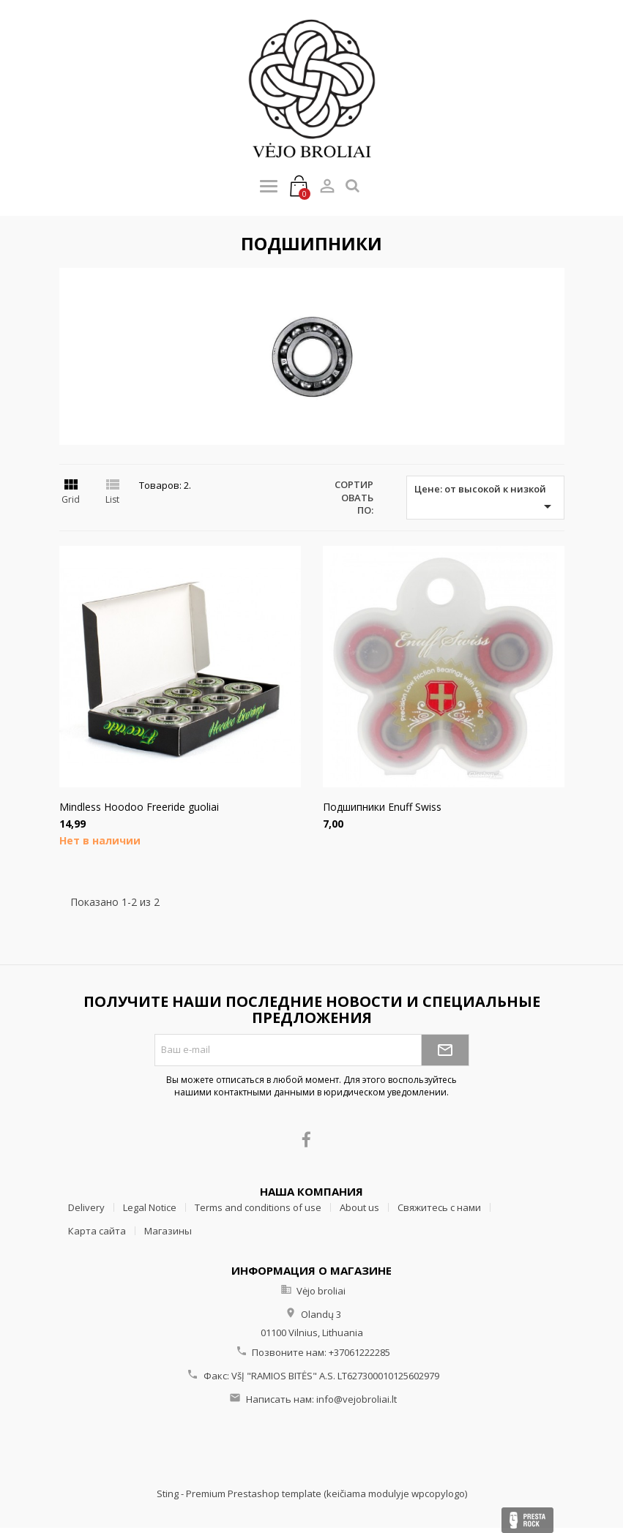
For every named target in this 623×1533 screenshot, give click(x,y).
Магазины (168, 1230)
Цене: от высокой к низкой (485, 498)
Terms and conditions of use (258, 1207)
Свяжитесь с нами (439, 1207)
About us (359, 1207)
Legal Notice (149, 1207)
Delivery (86, 1207)
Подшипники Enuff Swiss (382, 807)
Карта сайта (97, 1230)
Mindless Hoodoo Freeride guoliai (139, 807)
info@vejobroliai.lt (356, 1399)
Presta (527, 1520)
